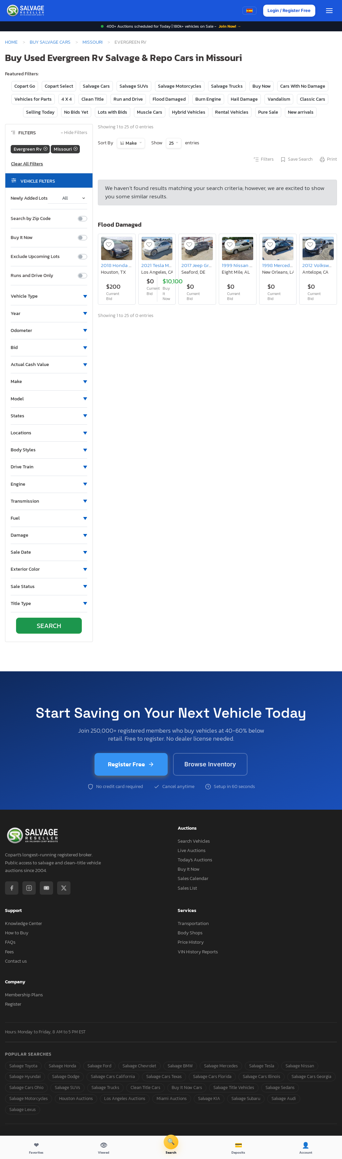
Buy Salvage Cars (50, 42)
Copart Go (24, 86)
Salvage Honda (62, 1066)
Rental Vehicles (231, 112)
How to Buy (16, 932)
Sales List (187, 888)
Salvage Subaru (245, 1098)
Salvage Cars (96, 86)
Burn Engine (208, 99)
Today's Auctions (195, 859)
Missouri (92, 42)
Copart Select (59, 86)
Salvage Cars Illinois (261, 1076)
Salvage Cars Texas (164, 1076)
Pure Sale (268, 112)
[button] (49, 296)
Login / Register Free (289, 10)
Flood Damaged (169, 99)
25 (172, 143)
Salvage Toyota (23, 1066)
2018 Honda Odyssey (124, 265)
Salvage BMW (180, 1066)
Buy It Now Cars (187, 1087)
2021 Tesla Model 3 (161, 265)
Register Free (131, 764)
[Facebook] (11, 888)
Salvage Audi (284, 1098)
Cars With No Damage (302, 86)
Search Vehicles (194, 841)
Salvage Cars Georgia (311, 1076)
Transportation (193, 923)
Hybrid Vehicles (188, 112)
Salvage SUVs (134, 86)
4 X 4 (66, 99)
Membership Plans (24, 994)
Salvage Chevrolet (139, 1066)
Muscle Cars (149, 112)
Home (11, 42)
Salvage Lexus (22, 1109)
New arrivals (301, 112)
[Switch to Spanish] (248, 10)
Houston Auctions (76, 1098)
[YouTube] (46, 888)
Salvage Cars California (113, 1076)
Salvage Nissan (300, 1066)
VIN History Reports (198, 951)
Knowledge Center (23, 923)
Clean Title (92, 99)
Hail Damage (244, 99)
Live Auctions (191, 850)
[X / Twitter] (63, 888)
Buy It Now (21, 238)
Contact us (16, 961)
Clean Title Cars (145, 1087)
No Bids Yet (76, 112)
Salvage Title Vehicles (233, 1087)
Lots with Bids (112, 112)
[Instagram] (29, 888)
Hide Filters (74, 133)
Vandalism (279, 99)
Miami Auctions (172, 1098)
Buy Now (261, 86)
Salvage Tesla (261, 1066)
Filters (263, 159)
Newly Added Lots (29, 198)
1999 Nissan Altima (243, 265)
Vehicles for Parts (33, 99)
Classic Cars (312, 99)
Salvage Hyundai (25, 1076)
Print (328, 159)
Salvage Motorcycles (179, 86)
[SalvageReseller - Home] (26, 10)
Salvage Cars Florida (212, 1076)
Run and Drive (128, 99)
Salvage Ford (99, 1066)
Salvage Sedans (280, 1087)
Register (13, 1004)
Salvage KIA (209, 1098)
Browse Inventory (210, 764)
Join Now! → (230, 26)
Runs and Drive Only (32, 276)
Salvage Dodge (65, 1076)
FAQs (10, 942)
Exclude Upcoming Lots (35, 257)
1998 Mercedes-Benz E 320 (292, 265)
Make (131, 143)
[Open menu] (329, 10)
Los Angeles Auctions (124, 1098)
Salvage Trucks (227, 86)
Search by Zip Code (31, 219)
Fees (9, 951)
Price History (191, 942)
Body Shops (190, 932)
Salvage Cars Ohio (26, 1087)
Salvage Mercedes (221, 1066)
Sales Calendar (193, 878)
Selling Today (40, 112)
